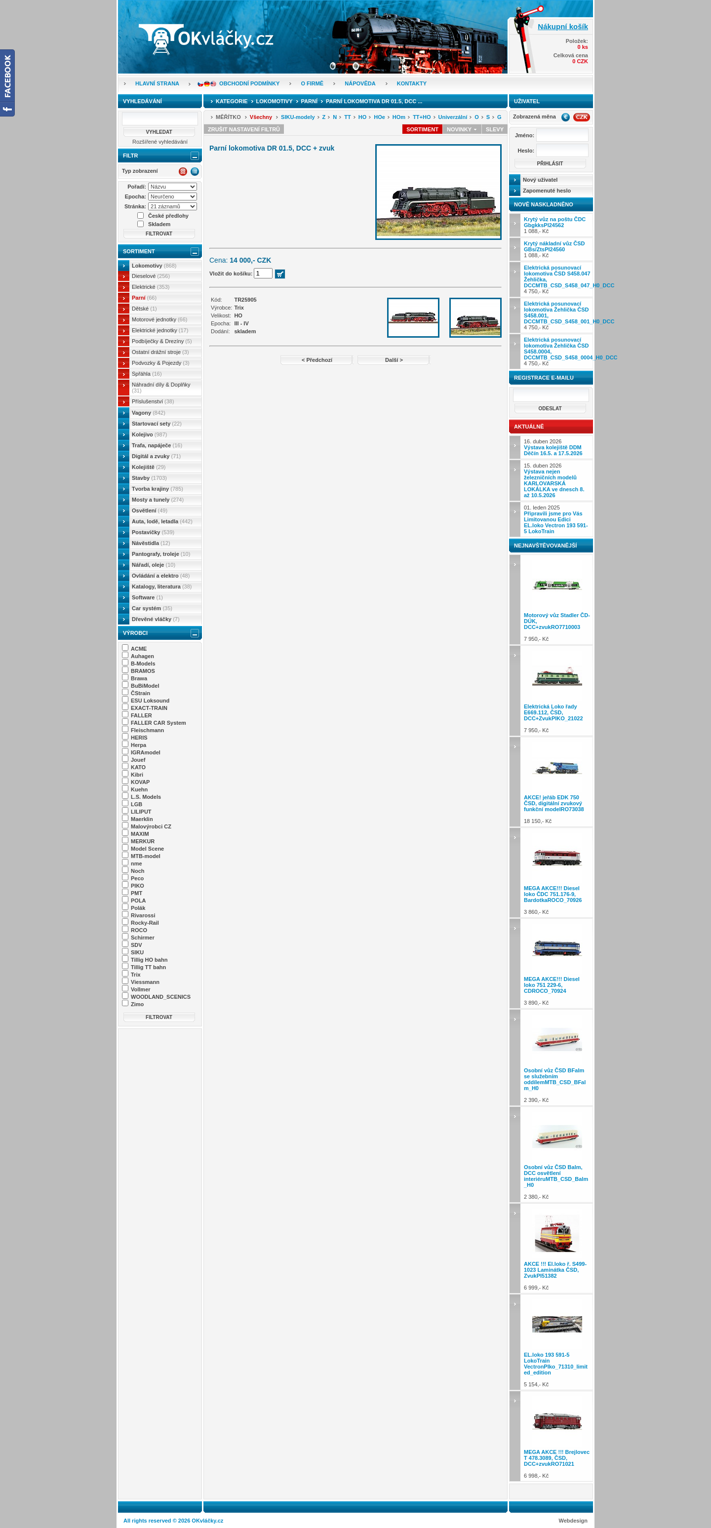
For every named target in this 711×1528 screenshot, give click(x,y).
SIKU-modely (298, 117)
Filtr (130, 155)
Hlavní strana (157, 83)
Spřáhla (147, 374)
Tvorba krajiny (157, 489)
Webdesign (573, 1521)
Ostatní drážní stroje (160, 352)
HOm (399, 117)
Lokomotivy (154, 266)
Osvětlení (149, 510)
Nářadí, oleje (153, 565)
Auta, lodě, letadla (162, 521)
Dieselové (151, 276)
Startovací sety (157, 424)
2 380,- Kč (557, 1154)
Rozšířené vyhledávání (160, 142)
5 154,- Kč (557, 1342)
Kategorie (232, 101)
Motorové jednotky (160, 319)
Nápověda (360, 83)
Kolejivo (149, 434)
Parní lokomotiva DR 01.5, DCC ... (374, 101)
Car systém (152, 608)
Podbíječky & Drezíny (162, 341)
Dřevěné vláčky (156, 619)
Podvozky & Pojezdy (161, 363)
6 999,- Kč (557, 1248)
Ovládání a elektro (161, 576)
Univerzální (453, 117)
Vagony (148, 413)
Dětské (144, 309)
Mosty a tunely (158, 500)
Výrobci (135, 633)
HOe (379, 117)
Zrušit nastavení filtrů (244, 129)
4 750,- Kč (558, 279)
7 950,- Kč (557, 599)
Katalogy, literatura (162, 586)
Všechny (261, 117)
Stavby (149, 478)
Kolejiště (148, 467)
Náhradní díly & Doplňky (161, 387)
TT (347, 117)
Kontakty (412, 83)
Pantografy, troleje (161, 554)
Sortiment (139, 251)
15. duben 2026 (554, 480)
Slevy (495, 129)
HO (362, 117)
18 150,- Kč (557, 782)
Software (147, 597)
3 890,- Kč (557, 963)
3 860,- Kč (557, 872)
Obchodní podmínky (249, 83)
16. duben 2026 (553, 447)
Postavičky (153, 532)
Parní (144, 298)
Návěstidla (151, 543)
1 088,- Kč (555, 225)
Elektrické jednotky (160, 330)
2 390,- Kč (557, 1057)
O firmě (312, 83)
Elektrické (150, 287)
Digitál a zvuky (156, 456)
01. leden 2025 (556, 519)
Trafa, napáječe (157, 445)
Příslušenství (153, 401)
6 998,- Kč (557, 1436)
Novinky (462, 129)
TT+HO (422, 117)
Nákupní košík (563, 26)
